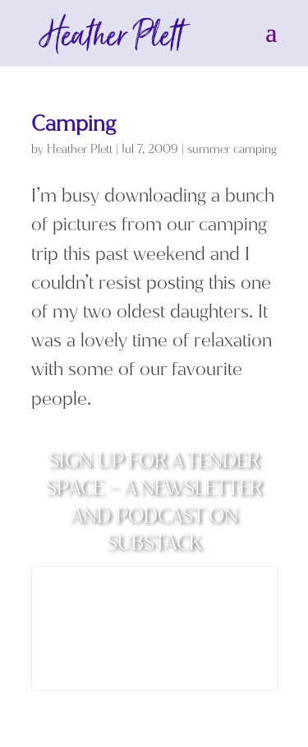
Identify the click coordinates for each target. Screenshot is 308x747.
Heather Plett (80, 149)
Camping (73, 123)
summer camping (232, 149)
